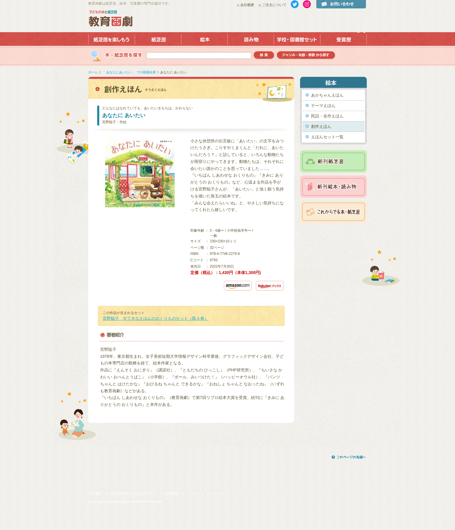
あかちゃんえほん (327, 95)
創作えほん (321, 126)
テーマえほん (323, 105)
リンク (192, 493)
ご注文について (274, 5)
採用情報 (172, 493)
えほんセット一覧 (327, 137)
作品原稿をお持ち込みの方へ (133, 493)
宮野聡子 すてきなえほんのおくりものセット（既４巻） (155, 318)
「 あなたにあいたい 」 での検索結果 (129, 72)
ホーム (93, 72)
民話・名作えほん (327, 116)
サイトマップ (217, 493)
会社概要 (247, 5)
